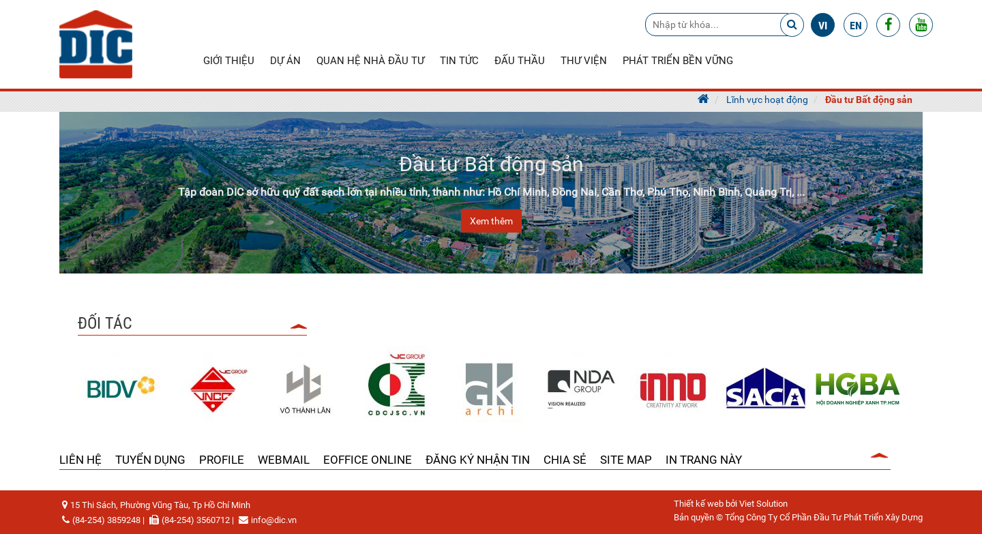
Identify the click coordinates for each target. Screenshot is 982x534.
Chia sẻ (565, 459)
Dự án (285, 61)
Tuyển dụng (150, 459)
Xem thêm (491, 221)
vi (822, 25)
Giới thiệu (228, 61)
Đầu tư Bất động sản (868, 99)
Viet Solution (763, 504)
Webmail (284, 459)
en (856, 25)
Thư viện (584, 61)
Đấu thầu (519, 61)
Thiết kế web (699, 504)
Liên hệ (80, 459)
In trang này (704, 459)
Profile (221, 459)
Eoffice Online (367, 459)
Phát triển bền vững (678, 61)
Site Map (626, 459)
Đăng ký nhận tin (478, 459)
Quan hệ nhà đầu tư (370, 61)
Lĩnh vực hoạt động (767, 99)
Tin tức (459, 61)
